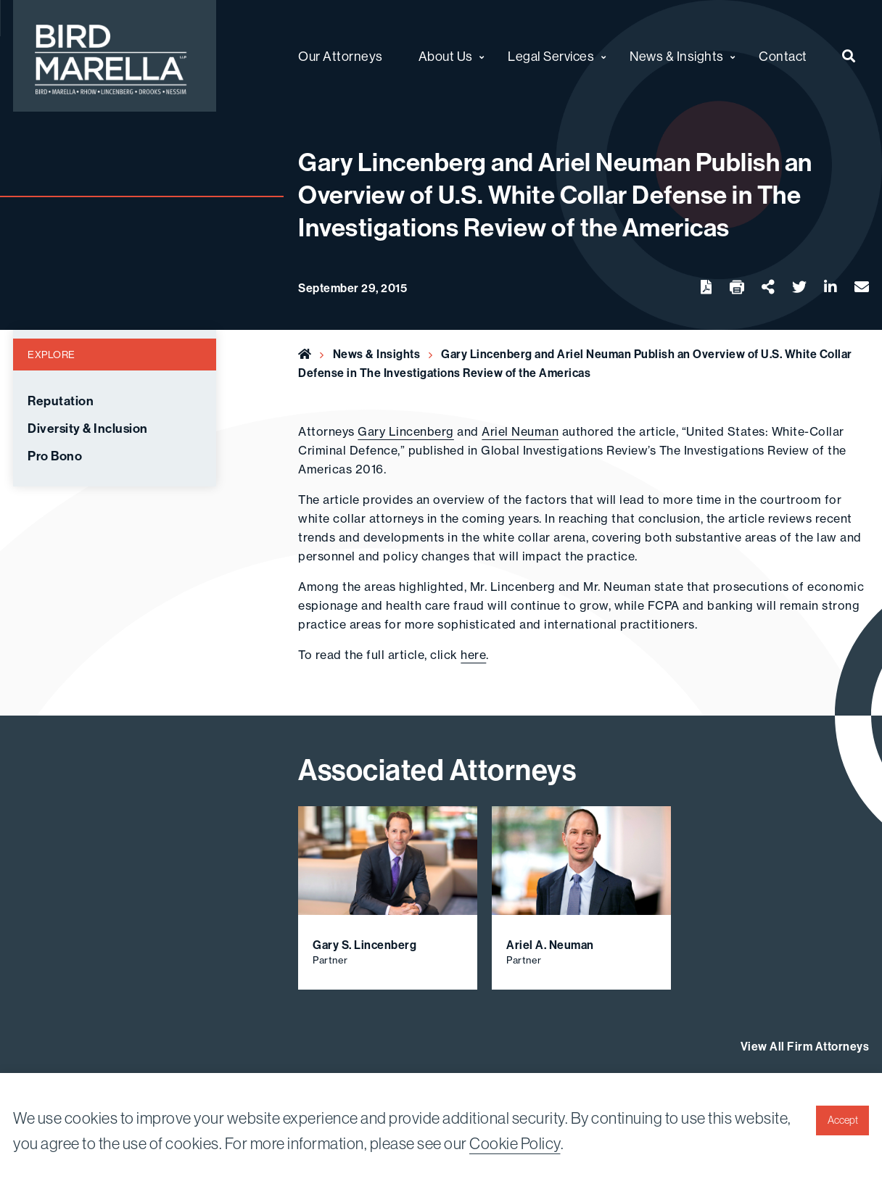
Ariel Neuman (520, 431)
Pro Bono (55, 456)
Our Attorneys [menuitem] (340, 56)
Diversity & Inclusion (88, 428)
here (473, 654)
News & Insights (377, 354)
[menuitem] (849, 55)
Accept (843, 1120)
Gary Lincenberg (406, 431)
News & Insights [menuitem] (677, 56)
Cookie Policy (515, 1143)
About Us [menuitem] (446, 56)
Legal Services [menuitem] (551, 56)
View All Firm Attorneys (805, 1046)
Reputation (61, 401)
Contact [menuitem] (783, 56)
